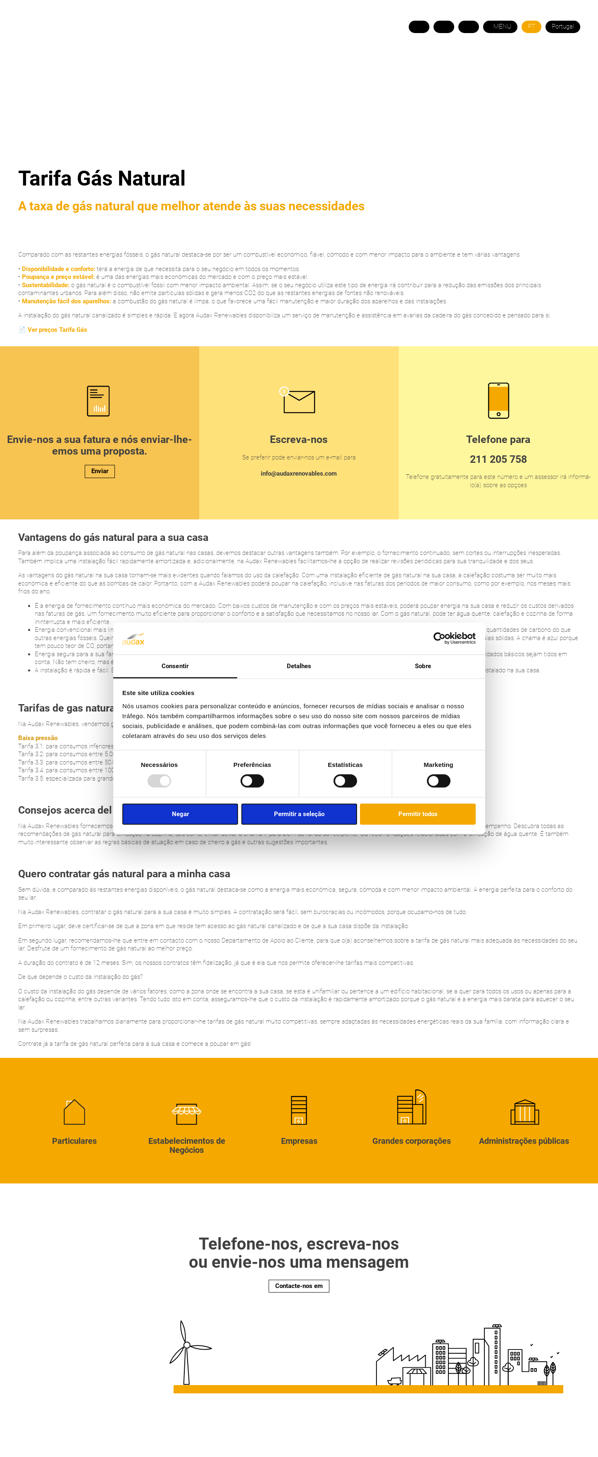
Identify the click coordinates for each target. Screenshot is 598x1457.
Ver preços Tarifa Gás (57, 329)
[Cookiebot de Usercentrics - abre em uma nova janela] (439, 638)
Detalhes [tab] (299, 666)
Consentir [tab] (175, 666)
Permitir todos (418, 813)
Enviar (99, 471)
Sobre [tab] (423, 666)
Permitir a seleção (299, 813)
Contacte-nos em (299, 1286)
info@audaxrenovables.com (299, 473)
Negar (180, 813)
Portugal (563, 26)
